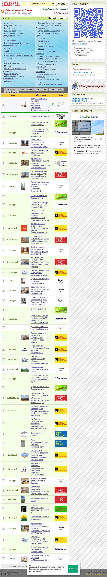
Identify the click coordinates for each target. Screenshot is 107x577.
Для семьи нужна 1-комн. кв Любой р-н (39, 328)
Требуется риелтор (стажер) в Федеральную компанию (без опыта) (39, 337)
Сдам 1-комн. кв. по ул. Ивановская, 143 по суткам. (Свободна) (40, 132)
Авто (6, 23)
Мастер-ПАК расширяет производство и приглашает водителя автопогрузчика (37, 469)
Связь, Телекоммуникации (49, 56)
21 (26, 566)
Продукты (42, 43)
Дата (61, 95)
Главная (6, 18)
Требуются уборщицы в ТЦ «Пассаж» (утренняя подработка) (40, 539)
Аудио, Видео (10, 40)
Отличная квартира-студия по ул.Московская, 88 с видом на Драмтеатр (40, 558)
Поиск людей (43, 41)
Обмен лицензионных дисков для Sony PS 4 (40, 508)
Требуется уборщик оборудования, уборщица (39, 152)
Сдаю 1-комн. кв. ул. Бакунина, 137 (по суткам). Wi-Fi (40, 204)
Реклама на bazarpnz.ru (82, 69)
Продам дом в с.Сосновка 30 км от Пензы (40, 369)
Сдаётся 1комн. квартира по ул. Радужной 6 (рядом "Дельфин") (39, 250)
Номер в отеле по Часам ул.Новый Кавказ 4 (38, 480)
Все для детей (10, 31)
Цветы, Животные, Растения (50, 84)
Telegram (82, 43)
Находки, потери (11, 74)
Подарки (41, 38)
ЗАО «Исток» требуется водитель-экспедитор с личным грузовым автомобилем (40, 455)
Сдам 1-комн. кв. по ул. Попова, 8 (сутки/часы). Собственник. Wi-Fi (40, 378)
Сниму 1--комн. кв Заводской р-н (39, 197)
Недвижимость (10, 26)
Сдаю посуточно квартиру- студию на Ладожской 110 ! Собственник (40, 290)
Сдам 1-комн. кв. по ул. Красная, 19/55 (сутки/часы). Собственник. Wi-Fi (39, 319)
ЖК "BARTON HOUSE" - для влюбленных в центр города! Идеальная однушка (40, 262)
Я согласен (73, 569)
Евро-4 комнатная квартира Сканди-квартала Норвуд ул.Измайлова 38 (39, 174)
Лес (5, 61)
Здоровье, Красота (12, 53)
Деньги (7, 48)
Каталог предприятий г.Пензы (84, 75)
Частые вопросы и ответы (82, 72)
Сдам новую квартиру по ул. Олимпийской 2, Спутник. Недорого (39, 143)
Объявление (41, 95)
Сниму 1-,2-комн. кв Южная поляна (39, 123)
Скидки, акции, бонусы (47, 59)
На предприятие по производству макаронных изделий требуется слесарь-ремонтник (40, 411)
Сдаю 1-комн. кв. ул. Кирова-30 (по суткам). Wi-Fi (40, 549)
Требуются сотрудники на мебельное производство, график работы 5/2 (39, 423)
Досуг (6, 51)
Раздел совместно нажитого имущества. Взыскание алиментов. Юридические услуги (40, 104)
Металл (7, 66)
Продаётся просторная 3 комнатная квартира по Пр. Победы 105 (40, 490)
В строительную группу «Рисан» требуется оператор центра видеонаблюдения (39, 228)
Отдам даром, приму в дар (49, 31)
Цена (13, 95)
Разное (41, 49)
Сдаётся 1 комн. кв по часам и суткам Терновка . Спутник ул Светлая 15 (39, 300)
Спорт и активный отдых (48, 61)
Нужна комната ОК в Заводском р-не (40, 388)
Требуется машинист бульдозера (40, 518)
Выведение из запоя (40, 116)
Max (74, 43)
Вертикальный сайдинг (37, 434)
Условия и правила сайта (96, 574)
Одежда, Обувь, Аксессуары (50, 23)
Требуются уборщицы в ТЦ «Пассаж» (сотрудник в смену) (39, 359)
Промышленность (45, 46)
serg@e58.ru (11, 574)
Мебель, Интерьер (12, 63)
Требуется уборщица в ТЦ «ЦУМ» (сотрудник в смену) (40, 272)
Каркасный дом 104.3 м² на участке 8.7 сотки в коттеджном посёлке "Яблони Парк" (40, 398)
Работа (7, 28)
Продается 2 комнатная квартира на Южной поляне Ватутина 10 (40, 239)
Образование (10, 81)
